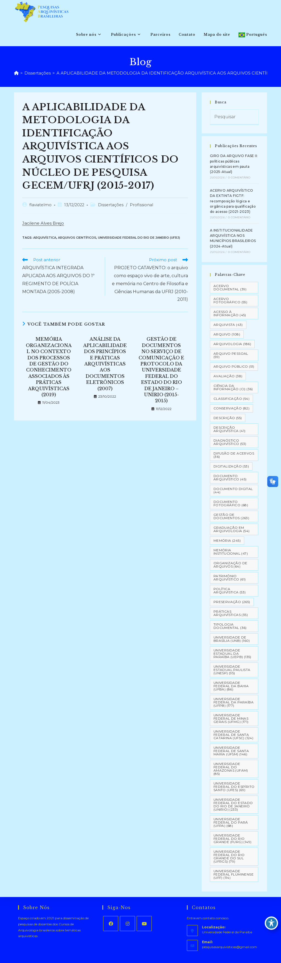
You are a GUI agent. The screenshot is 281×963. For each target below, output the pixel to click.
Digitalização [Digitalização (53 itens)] (231, 466)
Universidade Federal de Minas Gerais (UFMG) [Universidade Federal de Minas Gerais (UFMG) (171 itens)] (231, 718)
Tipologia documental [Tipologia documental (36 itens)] (230, 626)
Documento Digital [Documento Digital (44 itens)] (233, 490)
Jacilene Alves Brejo (43, 223)
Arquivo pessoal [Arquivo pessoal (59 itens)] (230, 355)
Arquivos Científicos (77, 238)
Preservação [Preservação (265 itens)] (231, 602)
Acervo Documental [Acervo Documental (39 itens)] (230, 287)
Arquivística (44, 238)
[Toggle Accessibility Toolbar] (271, 923)
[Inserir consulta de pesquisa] (234, 117)
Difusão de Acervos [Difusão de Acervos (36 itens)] (233, 455)
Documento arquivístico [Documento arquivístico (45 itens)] (230, 477)
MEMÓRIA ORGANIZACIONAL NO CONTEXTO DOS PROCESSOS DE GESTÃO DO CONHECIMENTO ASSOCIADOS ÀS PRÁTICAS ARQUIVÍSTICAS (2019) (49, 366)
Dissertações (110, 204)
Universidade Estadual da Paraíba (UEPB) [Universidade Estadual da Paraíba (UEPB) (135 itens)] (232, 653)
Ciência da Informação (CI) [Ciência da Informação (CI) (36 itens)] (233, 387)
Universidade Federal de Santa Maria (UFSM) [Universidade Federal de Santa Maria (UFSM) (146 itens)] (231, 750)
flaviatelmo (40, 204)
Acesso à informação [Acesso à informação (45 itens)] (229, 313)
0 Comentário (239, 177)
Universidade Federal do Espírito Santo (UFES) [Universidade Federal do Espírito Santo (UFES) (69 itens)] (234, 786)
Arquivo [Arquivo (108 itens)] (226, 334)
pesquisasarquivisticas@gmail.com (229, 947)
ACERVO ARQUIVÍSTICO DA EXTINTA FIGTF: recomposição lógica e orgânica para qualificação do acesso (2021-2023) (233, 201)
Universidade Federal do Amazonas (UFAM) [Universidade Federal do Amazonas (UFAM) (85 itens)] (230, 769)
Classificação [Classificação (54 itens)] (231, 399)
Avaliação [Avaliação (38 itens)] (228, 376)
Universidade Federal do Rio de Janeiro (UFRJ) (139, 238)
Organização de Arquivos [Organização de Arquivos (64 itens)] (230, 564)
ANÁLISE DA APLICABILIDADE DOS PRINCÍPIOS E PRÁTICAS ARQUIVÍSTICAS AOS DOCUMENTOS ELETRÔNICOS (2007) (105, 363)
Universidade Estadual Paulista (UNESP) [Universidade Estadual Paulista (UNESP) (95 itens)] (232, 669)
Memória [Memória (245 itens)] (227, 540)
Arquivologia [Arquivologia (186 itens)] (232, 344)
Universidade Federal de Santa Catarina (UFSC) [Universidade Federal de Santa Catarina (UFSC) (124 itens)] (233, 734)
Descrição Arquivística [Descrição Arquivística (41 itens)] (229, 429)
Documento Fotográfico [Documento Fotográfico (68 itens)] (230, 503)
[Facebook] (110, 923)
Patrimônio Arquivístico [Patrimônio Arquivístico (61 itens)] (229, 577)
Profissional (141, 204)
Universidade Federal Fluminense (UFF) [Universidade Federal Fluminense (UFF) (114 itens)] (233, 874)
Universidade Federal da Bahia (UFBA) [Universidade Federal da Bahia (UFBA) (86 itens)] (231, 686)
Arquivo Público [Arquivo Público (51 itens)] (233, 366)
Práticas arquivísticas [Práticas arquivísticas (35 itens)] (230, 613)
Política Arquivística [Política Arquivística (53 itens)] (229, 590)
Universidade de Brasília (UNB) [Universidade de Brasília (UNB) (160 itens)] (231, 639)
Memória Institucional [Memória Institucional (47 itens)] (230, 551)
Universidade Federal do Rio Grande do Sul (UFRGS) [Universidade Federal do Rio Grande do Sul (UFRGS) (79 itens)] (229, 856)
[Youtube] (144, 923)
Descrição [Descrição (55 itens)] (227, 418)
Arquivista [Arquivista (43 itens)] (228, 325)
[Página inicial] (16, 73)
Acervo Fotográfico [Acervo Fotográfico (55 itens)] (230, 300)
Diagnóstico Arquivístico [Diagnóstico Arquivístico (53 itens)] (229, 442)
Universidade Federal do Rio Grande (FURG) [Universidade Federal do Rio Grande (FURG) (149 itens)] (232, 838)
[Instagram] (127, 923)
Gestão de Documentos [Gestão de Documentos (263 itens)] (231, 516)
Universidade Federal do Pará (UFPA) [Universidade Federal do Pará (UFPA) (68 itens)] (230, 822)
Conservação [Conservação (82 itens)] (231, 408)
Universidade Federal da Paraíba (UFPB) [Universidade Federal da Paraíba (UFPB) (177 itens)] (233, 702)
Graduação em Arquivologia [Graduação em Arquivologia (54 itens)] (231, 529)
